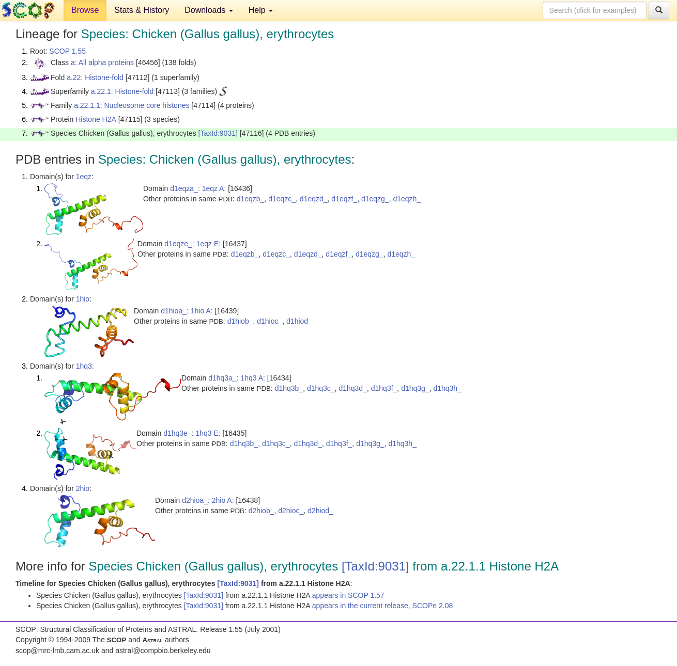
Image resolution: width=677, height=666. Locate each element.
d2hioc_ (290, 510)
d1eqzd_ (314, 199)
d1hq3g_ (415, 388)
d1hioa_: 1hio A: (186, 311)
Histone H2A (95, 119)
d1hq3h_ (447, 388)
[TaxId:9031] (218, 133)
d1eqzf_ (344, 199)
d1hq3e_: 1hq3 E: (192, 433)
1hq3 (84, 366)
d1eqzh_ (407, 199)
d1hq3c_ (321, 388)
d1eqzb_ (251, 199)
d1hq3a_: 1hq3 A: (236, 378)
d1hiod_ (299, 321)
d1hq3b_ (289, 388)
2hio (82, 488)
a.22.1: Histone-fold (122, 91)
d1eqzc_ (282, 199)
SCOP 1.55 (67, 51)
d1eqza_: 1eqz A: (198, 188)
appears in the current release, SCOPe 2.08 (382, 605)
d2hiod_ (320, 510)
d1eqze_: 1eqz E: (192, 244)
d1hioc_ (269, 321)
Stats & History (141, 10)
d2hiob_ (261, 510)
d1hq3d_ (352, 388)
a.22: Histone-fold (95, 77)
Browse (85, 10)
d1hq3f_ (384, 388)
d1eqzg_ (375, 199)
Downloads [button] (208, 10)
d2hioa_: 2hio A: (208, 500)
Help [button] (261, 10)
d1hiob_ (240, 321)
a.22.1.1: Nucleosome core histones (131, 105)
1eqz (83, 176)
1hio (82, 299)
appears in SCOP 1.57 (348, 595)
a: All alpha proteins (102, 62)
